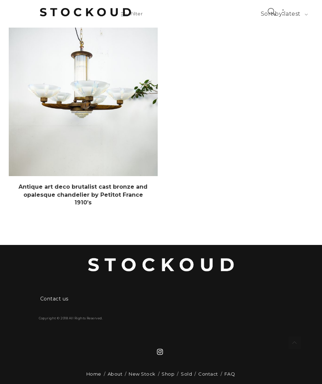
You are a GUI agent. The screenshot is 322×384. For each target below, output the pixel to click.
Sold (186, 374)
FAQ (229, 374)
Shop (168, 374)
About (115, 374)
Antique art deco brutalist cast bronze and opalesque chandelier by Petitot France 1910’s (83, 194)
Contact (208, 374)
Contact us (54, 299)
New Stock (142, 374)
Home (93, 374)
